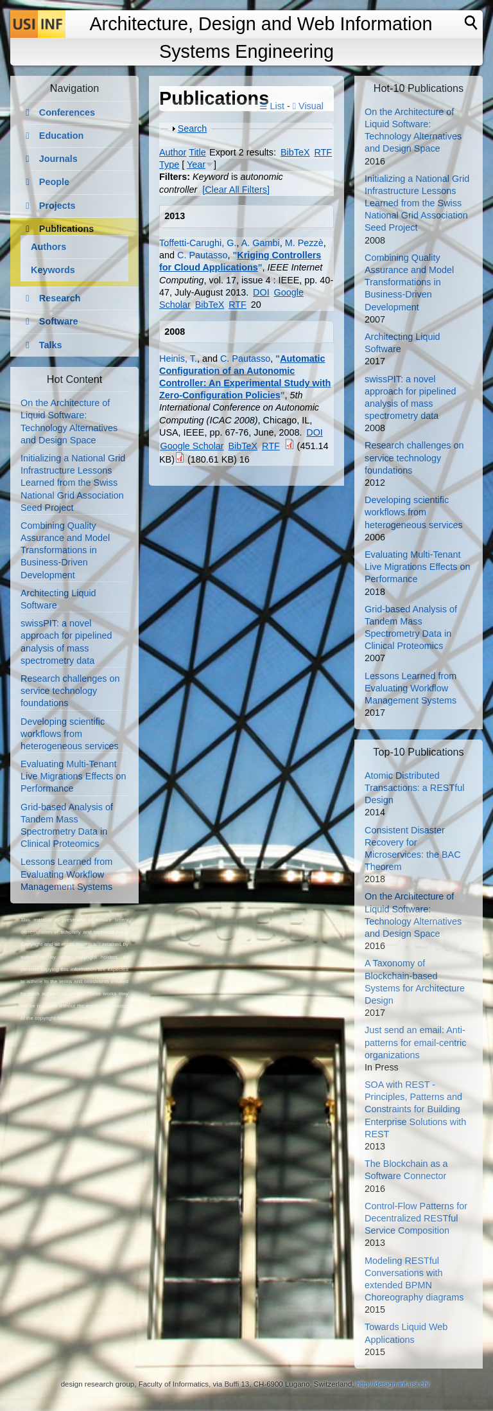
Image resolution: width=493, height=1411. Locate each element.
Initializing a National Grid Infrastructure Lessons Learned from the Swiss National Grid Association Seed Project (73, 483)
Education (61, 135)
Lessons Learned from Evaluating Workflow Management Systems (66, 873)
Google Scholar (191, 446)
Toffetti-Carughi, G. (198, 243)
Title (197, 152)
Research (60, 298)
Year (196, 164)
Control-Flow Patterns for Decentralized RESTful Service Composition (416, 1218)
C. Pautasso (202, 255)
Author (172, 152)
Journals (58, 158)
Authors (48, 247)
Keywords (53, 270)
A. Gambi (260, 243)
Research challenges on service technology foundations (70, 690)
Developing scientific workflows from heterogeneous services (70, 733)
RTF (323, 152)
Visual (308, 106)
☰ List (271, 106)
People (54, 181)
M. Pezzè (304, 243)
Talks (50, 345)
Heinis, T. (178, 358)
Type (169, 164)
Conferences (67, 112)
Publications (66, 228)
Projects (57, 205)
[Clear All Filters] (236, 189)
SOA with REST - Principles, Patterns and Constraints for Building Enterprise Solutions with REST (415, 1109)
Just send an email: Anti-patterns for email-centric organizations (415, 1042)
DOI (261, 292)
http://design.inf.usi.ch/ (393, 1384)
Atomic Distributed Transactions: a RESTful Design (414, 787)
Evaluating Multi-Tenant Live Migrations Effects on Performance (73, 776)
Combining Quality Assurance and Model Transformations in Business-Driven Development (65, 550)
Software (58, 321)
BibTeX (295, 152)
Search (192, 128)
